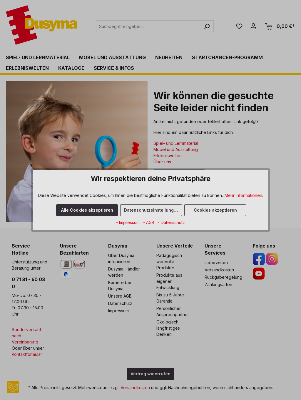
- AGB (149, 222)
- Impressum (128, 222)
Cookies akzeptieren (215, 210)
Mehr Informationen (243, 195)
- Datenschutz (171, 222)
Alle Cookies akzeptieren (87, 210)
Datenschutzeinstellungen (151, 210)
